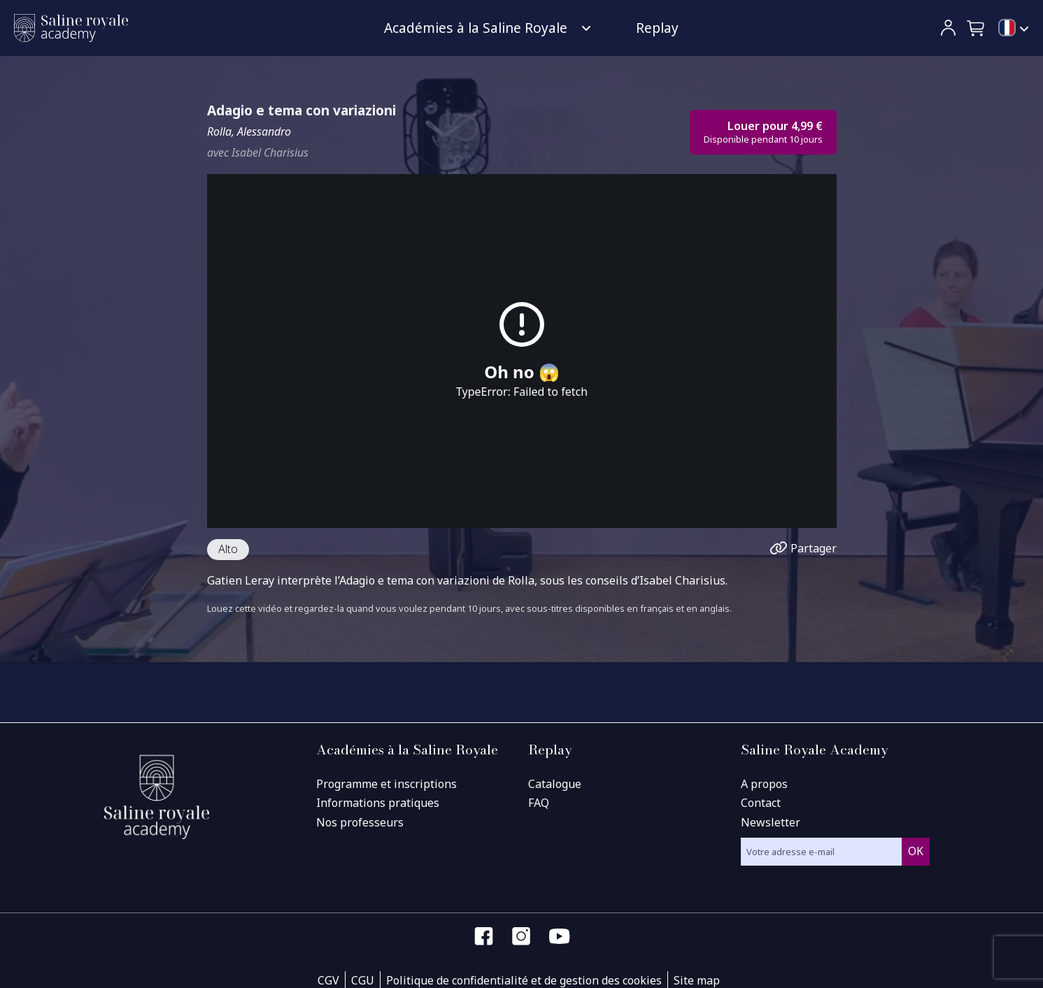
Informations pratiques (377, 802)
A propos (764, 784)
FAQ (538, 802)
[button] (977, 28)
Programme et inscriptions (386, 784)
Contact (761, 802)
